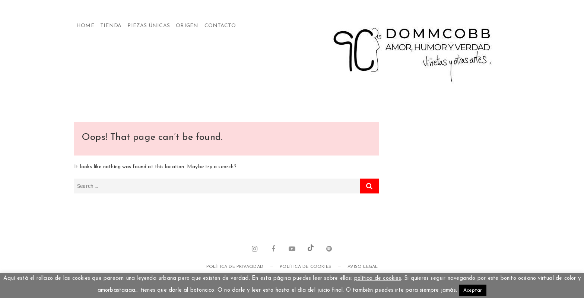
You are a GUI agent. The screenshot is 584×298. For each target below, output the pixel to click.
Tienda (110, 26)
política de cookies (377, 278)
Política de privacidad (234, 267)
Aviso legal (362, 267)
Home (85, 26)
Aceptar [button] (472, 290)
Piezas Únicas (148, 26)
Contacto (220, 26)
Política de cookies (305, 267)
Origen (187, 26)
